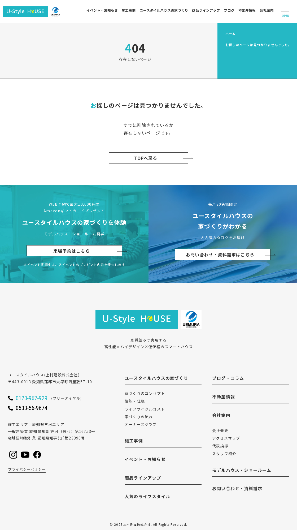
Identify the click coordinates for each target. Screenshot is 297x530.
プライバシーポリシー (27, 469)
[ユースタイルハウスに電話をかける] (55, 398)
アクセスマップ (226, 438)
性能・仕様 (135, 401)
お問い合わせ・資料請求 (237, 488)
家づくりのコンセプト (145, 393)
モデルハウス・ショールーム (242, 470)
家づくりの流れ (139, 416)
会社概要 (220, 430)
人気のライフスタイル (147, 496)
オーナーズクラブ (141, 424)
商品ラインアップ (206, 10)
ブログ (229, 10)
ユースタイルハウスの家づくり (164, 10)
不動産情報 (247, 10)
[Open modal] (285, 11)
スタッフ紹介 (224, 453)
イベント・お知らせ (102, 10)
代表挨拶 (220, 446)
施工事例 (129, 10)
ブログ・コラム (228, 378)
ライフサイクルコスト (145, 409)
